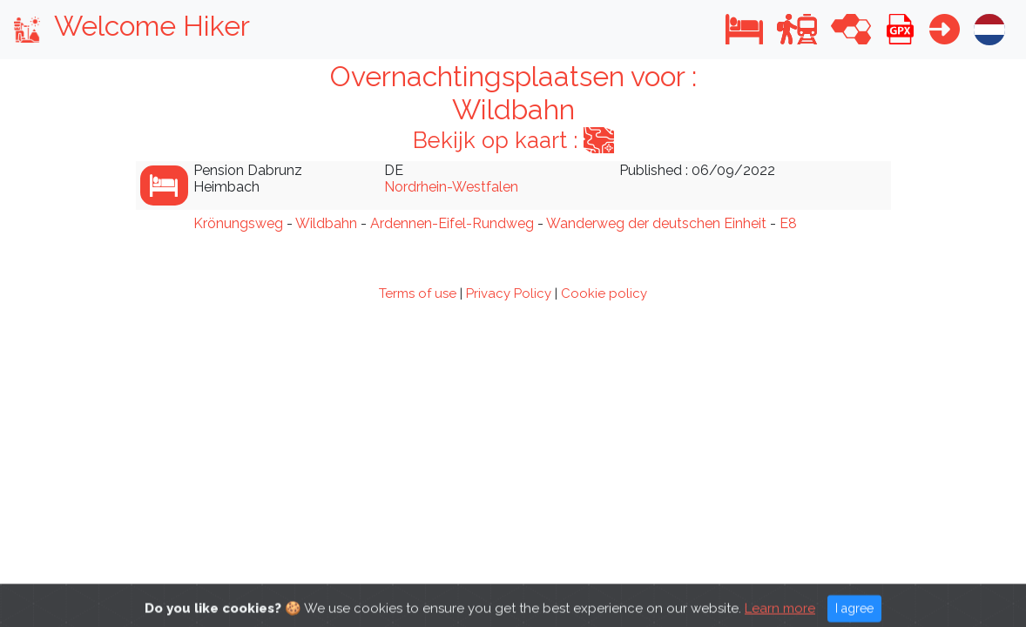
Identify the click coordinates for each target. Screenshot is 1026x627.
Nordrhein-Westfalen (451, 187)
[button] (744, 29)
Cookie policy (604, 293)
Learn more (780, 614)
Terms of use (417, 293)
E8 (788, 223)
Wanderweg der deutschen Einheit (656, 223)
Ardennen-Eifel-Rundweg (452, 223)
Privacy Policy (508, 293)
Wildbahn (326, 223)
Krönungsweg (238, 223)
